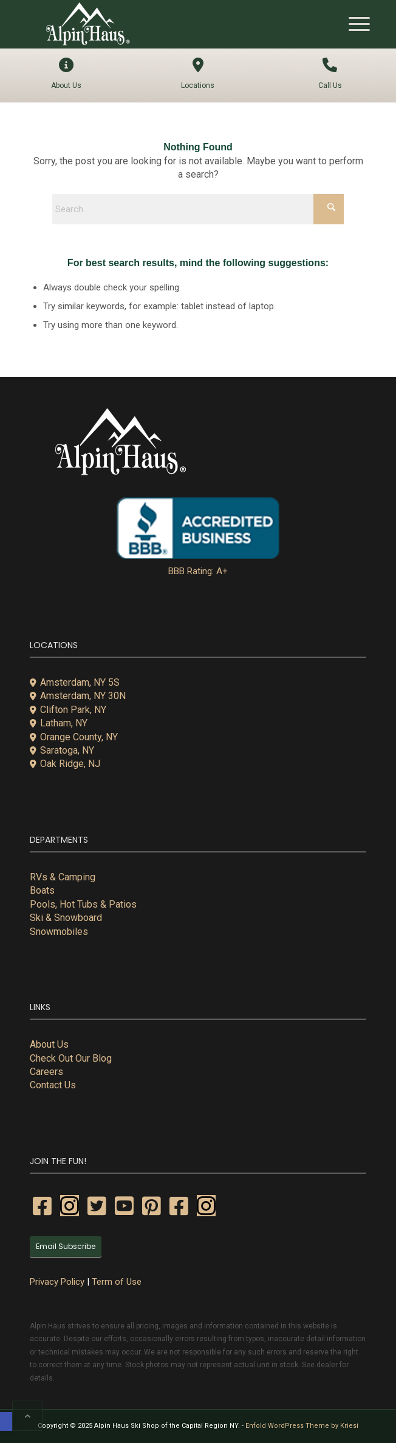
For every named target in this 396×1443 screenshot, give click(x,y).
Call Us (330, 74)
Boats (42, 890)
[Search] (198, 209)
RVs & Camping (62, 877)
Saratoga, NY (62, 750)
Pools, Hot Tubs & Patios (83, 904)
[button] (6, 1421)
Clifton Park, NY (68, 709)
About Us (66, 74)
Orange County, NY (74, 737)
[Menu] (353, 24)
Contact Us (53, 1085)
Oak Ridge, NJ (65, 763)
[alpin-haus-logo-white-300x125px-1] (164, 24)
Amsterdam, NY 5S (75, 682)
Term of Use (117, 1281)
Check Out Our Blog (71, 1058)
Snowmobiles (59, 931)
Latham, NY (58, 723)
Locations (198, 74)
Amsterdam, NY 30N (78, 695)
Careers (46, 1071)
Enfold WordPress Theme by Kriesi (301, 1426)
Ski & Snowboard (66, 917)
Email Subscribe (65, 1246)
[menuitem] (353, 24)
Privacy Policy (57, 1281)
